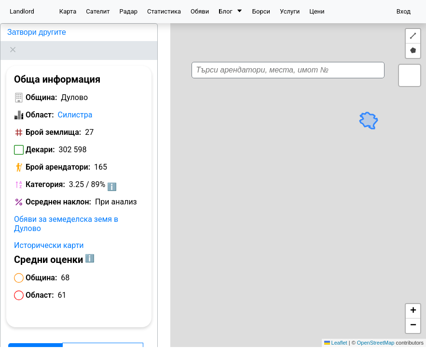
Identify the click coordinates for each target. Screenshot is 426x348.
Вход (404, 11)
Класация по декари (103, 339)
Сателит (98, 11)
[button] (298, 182)
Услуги (290, 11)
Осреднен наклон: (58, 189)
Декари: (40, 137)
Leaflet (335, 343)
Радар (128, 11)
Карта (67, 11)
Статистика (164, 11)
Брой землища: (53, 120)
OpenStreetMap (376, 343)
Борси (261, 11)
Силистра (75, 102)
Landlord (22, 11)
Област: (40, 102)
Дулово (19, 32)
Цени (316, 11)
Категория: (45, 172)
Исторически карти (49, 233)
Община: (41, 85)
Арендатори (35, 339)
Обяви (200, 11)
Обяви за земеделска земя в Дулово (66, 212)
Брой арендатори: (58, 155)
